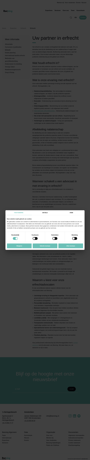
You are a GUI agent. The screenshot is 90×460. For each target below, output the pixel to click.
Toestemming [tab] (18, 212)
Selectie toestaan (45, 246)
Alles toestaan (70, 246)
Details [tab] (45, 212)
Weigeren (19, 246)
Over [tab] (71, 212)
